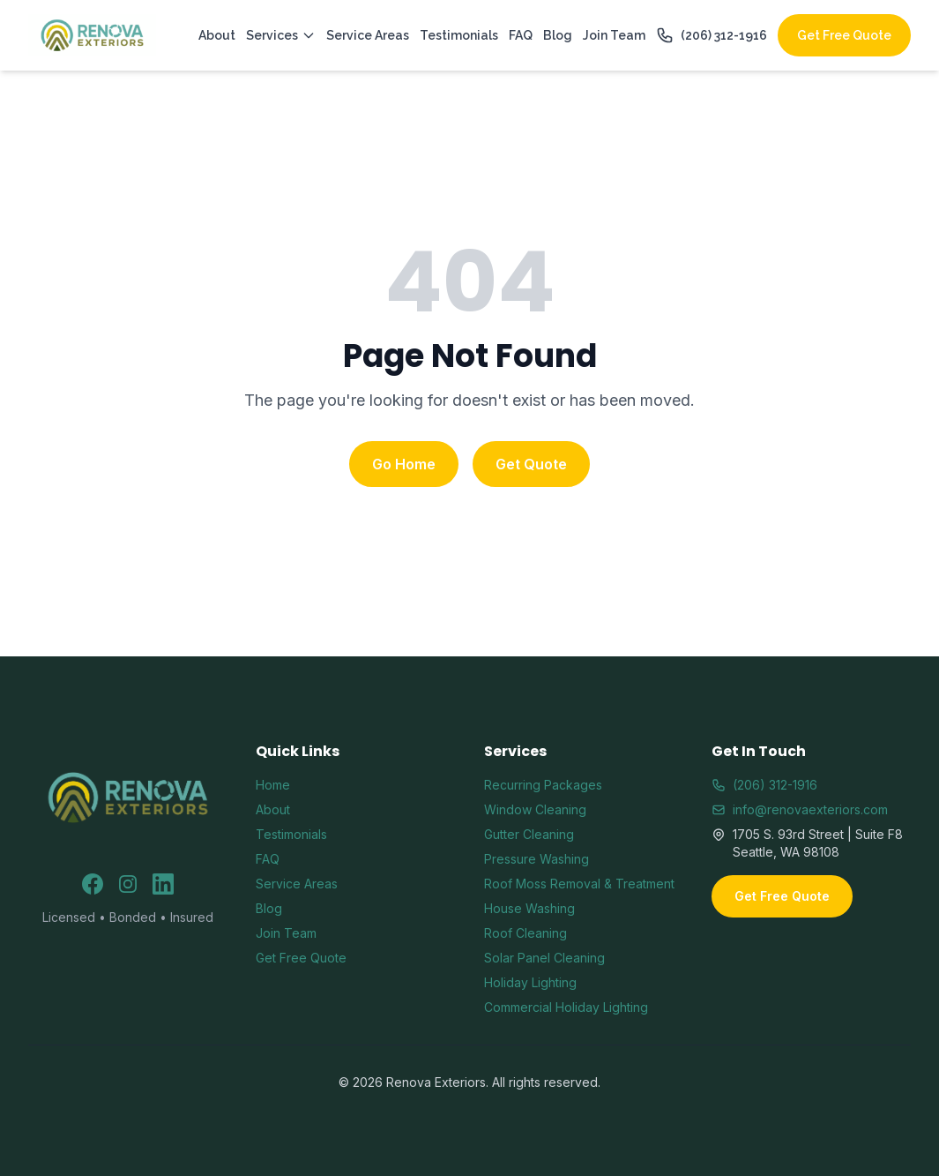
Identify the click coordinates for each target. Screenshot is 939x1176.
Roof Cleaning (525, 932)
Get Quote (531, 464)
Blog (557, 35)
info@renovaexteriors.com (800, 809)
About (216, 35)
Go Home (404, 464)
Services (281, 35)
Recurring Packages (543, 784)
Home (273, 784)
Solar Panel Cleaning (544, 957)
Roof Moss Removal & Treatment (579, 883)
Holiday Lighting (530, 982)
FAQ (521, 35)
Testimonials (459, 35)
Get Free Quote (844, 35)
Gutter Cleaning (529, 834)
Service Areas (367, 35)
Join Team (614, 35)
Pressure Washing (536, 858)
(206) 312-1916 (711, 35)
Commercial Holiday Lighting (566, 1007)
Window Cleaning (535, 809)
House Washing (529, 908)
